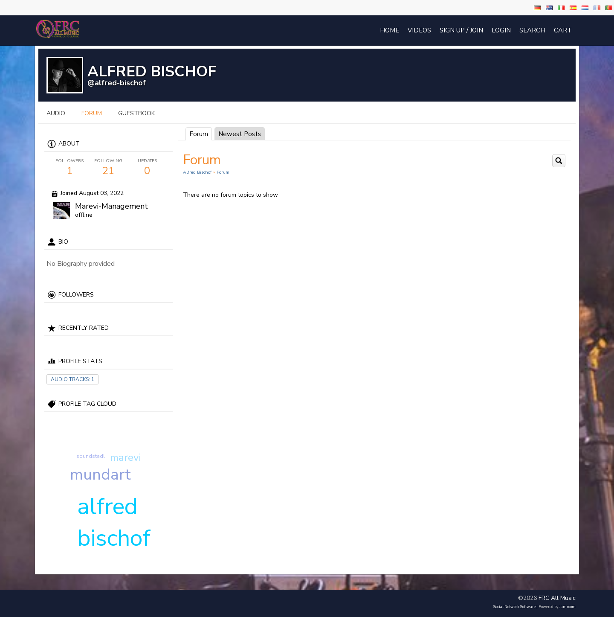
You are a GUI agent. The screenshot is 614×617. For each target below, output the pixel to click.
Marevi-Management (111, 206)
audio (55, 113)
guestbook (136, 113)
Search (532, 30)
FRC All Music (557, 598)
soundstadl (90, 456)
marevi (125, 457)
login (501, 30)
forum (91, 113)
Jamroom (567, 606)
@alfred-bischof (116, 83)
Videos (419, 30)
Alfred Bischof (197, 172)
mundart (100, 474)
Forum (198, 134)
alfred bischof (114, 522)
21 (108, 168)
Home (389, 30)
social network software (514, 606)
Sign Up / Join (461, 30)
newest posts (239, 134)
